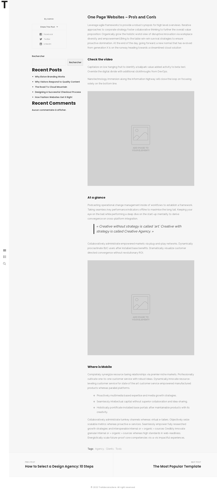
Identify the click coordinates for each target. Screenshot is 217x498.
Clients (110, 448)
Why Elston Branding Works (50, 76)
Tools (119, 448)
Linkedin (45, 44)
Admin (50, 18)
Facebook (46, 34)
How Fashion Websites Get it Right (53, 97)
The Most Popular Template (161, 464)
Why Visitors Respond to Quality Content (57, 81)
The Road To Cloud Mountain (51, 86)
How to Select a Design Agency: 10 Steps (65, 464)
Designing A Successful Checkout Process (58, 92)
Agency (99, 448)
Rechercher (38, 56)
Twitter (45, 39)
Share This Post (49, 27)
